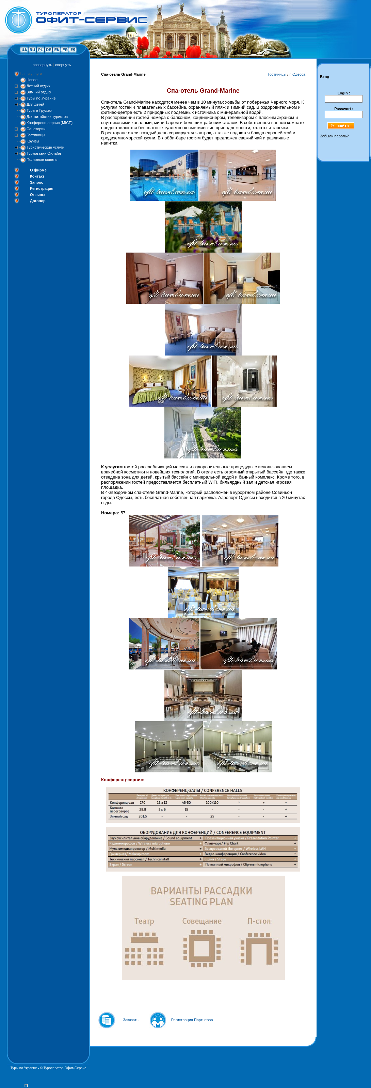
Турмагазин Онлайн (44, 153)
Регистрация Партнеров (192, 1020)
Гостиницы (36, 135)
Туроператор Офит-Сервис (65, 1068)
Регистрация (41, 188)
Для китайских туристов (47, 117)
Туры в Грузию (39, 110)
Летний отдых (38, 86)
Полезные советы (42, 159)
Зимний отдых (39, 92)
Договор (38, 201)
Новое (32, 80)
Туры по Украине (41, 98)
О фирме (38, 170)
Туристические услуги (45, 147)
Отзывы (37, 195)
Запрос (36, 182)
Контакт (37, 176)
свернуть (63, 65)
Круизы (33, 141)
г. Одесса (297, 74)
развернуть (42, 65)
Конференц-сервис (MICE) (49, 123)
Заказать (131, 1020)
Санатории (36, 129)
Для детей (35, 104)
